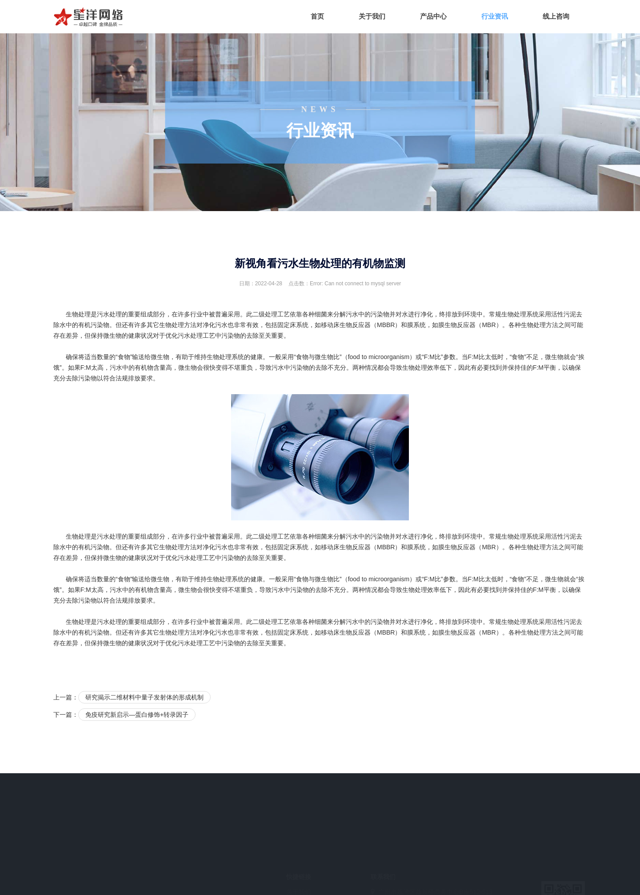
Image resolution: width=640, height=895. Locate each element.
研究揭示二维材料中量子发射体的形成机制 (144, 697)
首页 (317, 16)
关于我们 (372, 16)
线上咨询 (556, 16)
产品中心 (433, 16)
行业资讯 (494, 16)
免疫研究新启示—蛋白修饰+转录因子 (136, 714)
